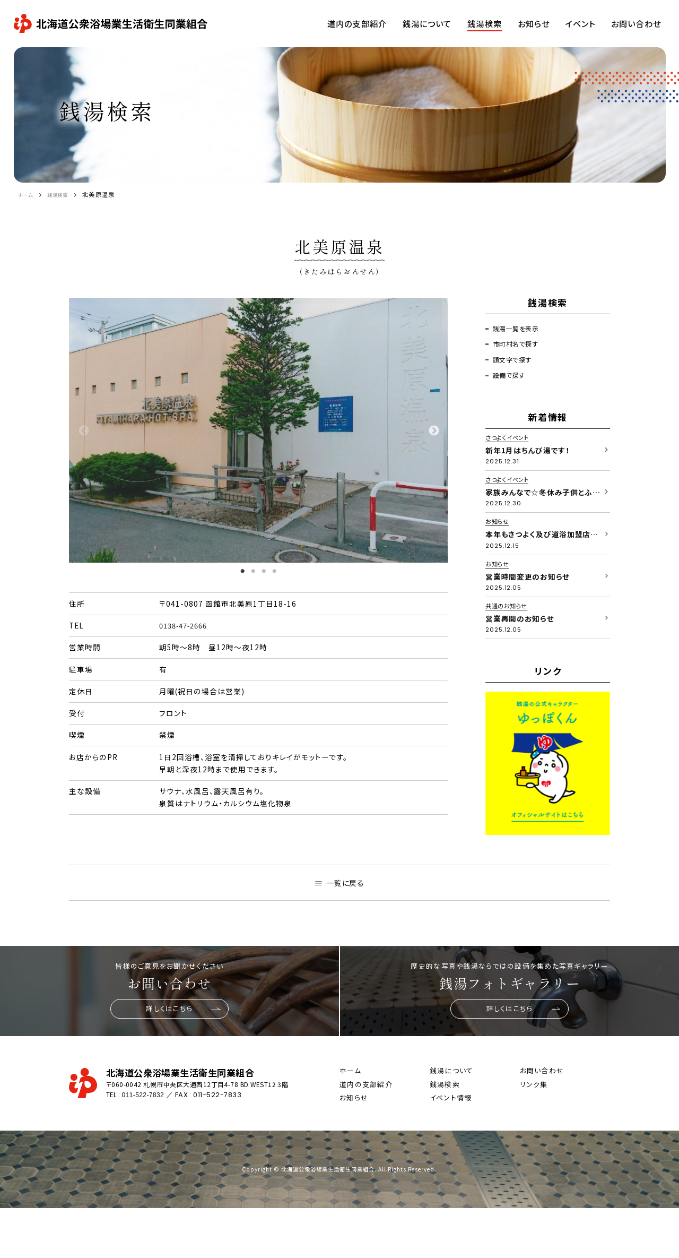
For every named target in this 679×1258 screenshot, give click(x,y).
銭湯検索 (64, 194)
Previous (83, 430)
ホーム (27, 194)
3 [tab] (263, 571)
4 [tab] (274, 571)
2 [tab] (253, 571)
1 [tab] (242, 571)
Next (433, 430)
